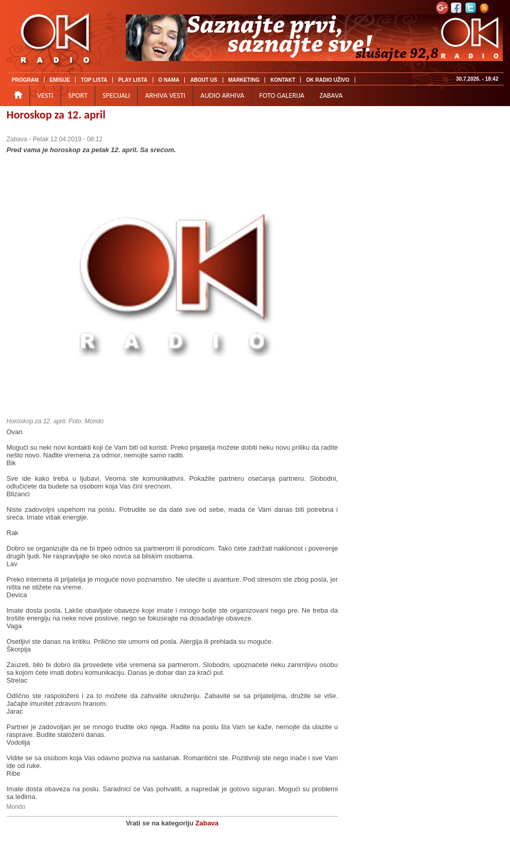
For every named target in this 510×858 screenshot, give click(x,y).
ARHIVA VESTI (165, 95)
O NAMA (169, 80)
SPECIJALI (116, 95)
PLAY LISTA (133, 80)
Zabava (17, 139)
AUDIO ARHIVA (222, 95)
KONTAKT (282, 80)
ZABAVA (331, 95)
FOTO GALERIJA (281, 95)
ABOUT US (203, 80)
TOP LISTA (94, 80)
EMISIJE (60, 80)
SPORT (78, 95)
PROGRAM (25, 80)
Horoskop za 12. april (56, 115)
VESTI (45, 95)
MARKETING (244, 80)
